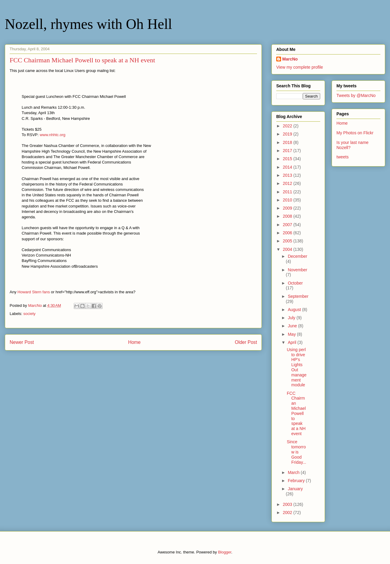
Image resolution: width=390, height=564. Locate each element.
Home (134, 342)
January (295, 488)
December (297, 256)
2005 (288, 240)
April (292, 342)
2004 (288, 249)
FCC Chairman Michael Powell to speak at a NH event (296, 413)
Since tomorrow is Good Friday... (296, 451)
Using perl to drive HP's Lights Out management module (297, 367)
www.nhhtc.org (52, 134)
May (292, 334)
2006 (288, 232)
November (297, 269)
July (292, 317)
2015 (288, 158)
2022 (288, 125)
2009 (288, 208)
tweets (342, 156)
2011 (288, 191)
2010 (288, 200)
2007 (288, 224)
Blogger (224, 552)
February (297, 480)
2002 (288, 512)
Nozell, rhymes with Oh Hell (88, 24)
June (293, 325)
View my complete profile (299, 67)
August (295, 309)
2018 (288, 142)
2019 (288, 134)
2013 (288, 175)
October (295, 283)
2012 (288, 183)
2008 (288, 216)
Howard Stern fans (33, 292)
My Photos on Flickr (354, 132)
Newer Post (22, 342)
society (29, 313)
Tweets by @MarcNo (356, 95)
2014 (288, 167)
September (298, 296)
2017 (288, 150)
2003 (288, 504)
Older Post (246, 342)
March (294, 472)
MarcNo (290, 59)
